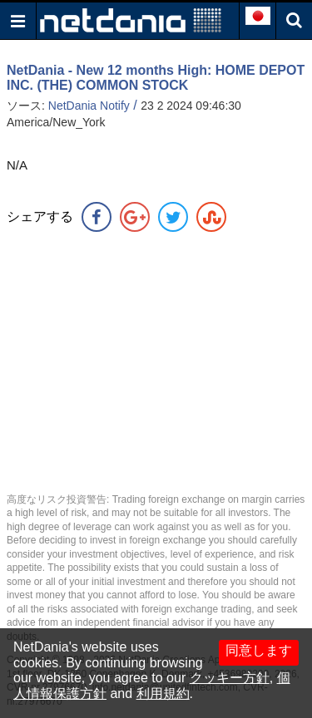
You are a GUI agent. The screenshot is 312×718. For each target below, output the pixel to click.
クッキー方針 (230, 678)
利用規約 (163, 693)
